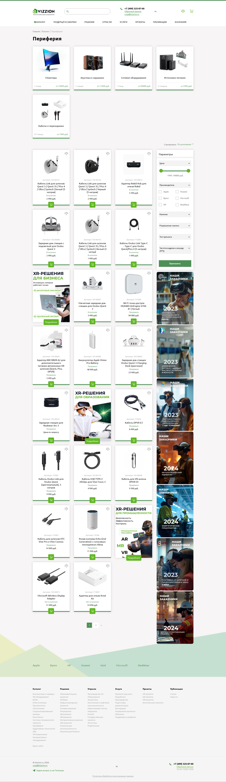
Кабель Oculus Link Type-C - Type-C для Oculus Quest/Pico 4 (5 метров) (134, 246)
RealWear (143, 665)
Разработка (120, 697)
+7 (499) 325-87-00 (134, 8)
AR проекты (148, 697)
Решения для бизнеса (70, 732)
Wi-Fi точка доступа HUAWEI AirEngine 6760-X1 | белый (134, 306)
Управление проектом (125, 711)
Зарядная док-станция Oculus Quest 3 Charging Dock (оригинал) (133, 363)
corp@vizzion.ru (132, 14)
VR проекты (148, 694)
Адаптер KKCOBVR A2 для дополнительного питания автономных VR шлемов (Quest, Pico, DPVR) (51, 366)
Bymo (53, 665)
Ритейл (91, 714)
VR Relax (64, 700)
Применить (175, 263)
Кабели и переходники (51, 126)
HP (69, 665)
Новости (174, 697)
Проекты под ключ (123, 694)
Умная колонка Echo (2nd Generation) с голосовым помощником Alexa (92, 541)
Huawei (85, 665)
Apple (36, 665)
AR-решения (65, 714)
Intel (103, 665)
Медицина (92, 711)
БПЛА (35, 700)
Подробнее (51, 322)
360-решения (66, 723)
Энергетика (93, 700)
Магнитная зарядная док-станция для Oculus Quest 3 (92, 306)
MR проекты (148, 700)
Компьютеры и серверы (43, 694)
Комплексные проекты (153, 703)
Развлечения (93, 726)
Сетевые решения (68, 708)
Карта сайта (38, 746)
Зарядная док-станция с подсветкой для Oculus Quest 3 (51, 246)
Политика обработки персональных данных (113, 776)
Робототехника (40, 703)
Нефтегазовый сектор (97, 708)
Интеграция (120, 708)
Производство (121, 700)
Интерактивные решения (71, 720)
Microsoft (122, 665)
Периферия (38, 726)
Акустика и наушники (92, 77)
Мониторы (51, 77)
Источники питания (174, 77)
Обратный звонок (133, 11)
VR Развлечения (40, 734)
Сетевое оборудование (133, 77)
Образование (94, 697)
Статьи (173, 694)
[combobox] (185, 144)
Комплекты (38, 717)
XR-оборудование (41, 697)
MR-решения (65, 717)
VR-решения (65, 711)
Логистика (92, 723)
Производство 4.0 (95, 694)
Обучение (119, 714)
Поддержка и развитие (125, 717)
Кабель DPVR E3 (134, 422)
